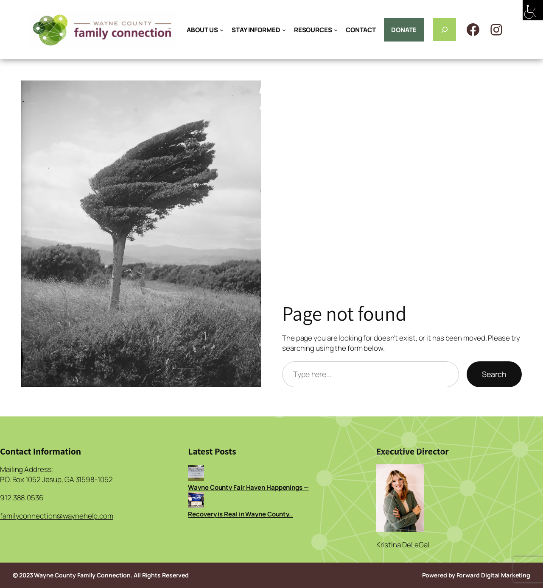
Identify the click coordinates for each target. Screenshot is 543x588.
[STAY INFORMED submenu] (284, 30)
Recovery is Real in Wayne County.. (240, 514)
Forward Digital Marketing (493, 575)
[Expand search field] (444, 29)
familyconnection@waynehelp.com (56, 516)
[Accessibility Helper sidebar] (533, 10)
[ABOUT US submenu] (222, 30)
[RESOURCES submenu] (336, 30)
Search (494, 374)
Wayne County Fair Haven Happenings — (248, 487)
